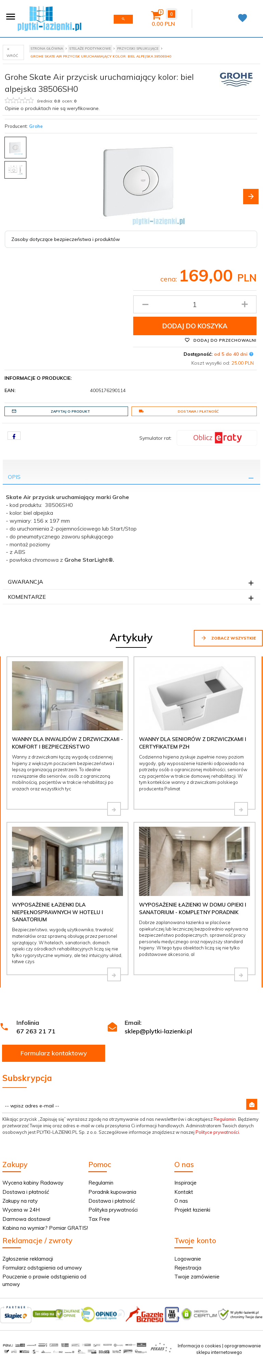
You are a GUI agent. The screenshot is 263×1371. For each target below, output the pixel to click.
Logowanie (187, 1258)
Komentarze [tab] (27, 596)
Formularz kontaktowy (54, 1053)
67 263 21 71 (35, 1031)
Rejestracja (187, 1267)
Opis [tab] (14, 476)
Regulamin (225, 1119)
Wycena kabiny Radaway (32, 1182)
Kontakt (183, 1192)
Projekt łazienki (192, 1209)
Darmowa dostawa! (26, 1219)
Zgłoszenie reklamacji (27, 1258)
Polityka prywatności (113, 1209)
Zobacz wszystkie (228, 638)
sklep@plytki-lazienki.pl (158, 1031)
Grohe (36, 126)
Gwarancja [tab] (25, 581)
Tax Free (99, 1219)
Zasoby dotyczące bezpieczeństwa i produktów (65, 239)
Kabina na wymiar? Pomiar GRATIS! (45, 1228)
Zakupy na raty (20, 1201)
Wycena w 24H (21, 1209)
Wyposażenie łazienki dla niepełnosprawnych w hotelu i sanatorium (57, 912)
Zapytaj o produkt (51, 411)
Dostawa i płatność (179, 411)
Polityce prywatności (217, 1132)
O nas (181, 1201)
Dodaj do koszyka (194, 326)
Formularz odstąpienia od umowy (42, 1267)
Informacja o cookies (199, 1345)
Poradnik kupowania (112, 1192)
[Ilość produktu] (195, 304)
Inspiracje (185, 1182)
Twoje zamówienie (197, 1276)
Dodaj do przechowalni (220, 340)
